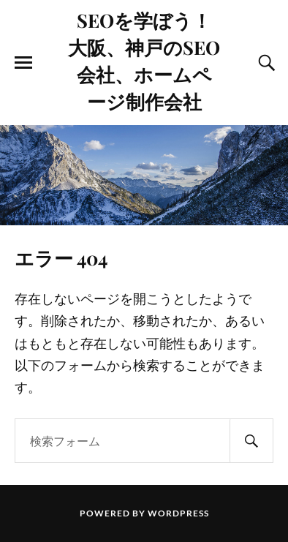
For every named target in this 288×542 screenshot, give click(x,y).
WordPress (178, 513)
